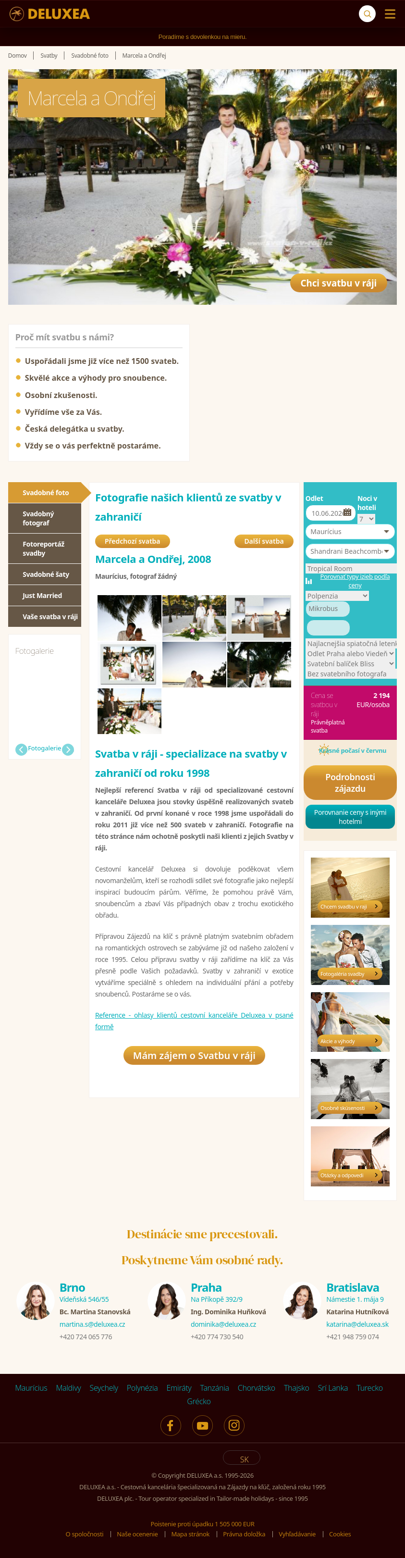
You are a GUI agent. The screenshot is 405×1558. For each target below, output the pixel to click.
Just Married (42, 595)
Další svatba (263, 542)
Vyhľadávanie (297, 1534)
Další (68, 750)
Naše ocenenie (137, 1534)
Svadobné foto (46, 492)
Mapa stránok (190, 1534)
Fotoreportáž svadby (43, 548)
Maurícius (31, 1388)
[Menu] (387, 14)
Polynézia (142, 1388)
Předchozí (21, 750)
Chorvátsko (256, 1388)
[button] (350, 531)
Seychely (104, 1388)
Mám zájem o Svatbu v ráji (194, 1057)
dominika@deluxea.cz (223, 1324)
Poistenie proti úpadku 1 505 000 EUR (203, 1524)
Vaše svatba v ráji (50, 616)
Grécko (198, 1401)
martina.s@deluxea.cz (92, 1324)
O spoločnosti (85, 1534)
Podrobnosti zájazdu (350, 782)
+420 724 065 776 (86, 1336)
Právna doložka (244, 1534)
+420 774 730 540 (217, 1336)
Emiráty (179, 1388)
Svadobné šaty (46, 574)
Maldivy (68, 1388)
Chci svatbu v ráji (334, 280)
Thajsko (296, 1388)
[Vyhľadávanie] (367, 13)
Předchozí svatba (132, 542)
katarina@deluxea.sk (357, 1324)
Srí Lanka (333, 1388)
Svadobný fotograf (38, 518)
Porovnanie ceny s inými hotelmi (350, 817)
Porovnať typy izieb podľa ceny (355, 580)
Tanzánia (214, 1388)
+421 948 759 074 (352, 1336)
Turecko (369, 1388)
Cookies (340, 1534)
